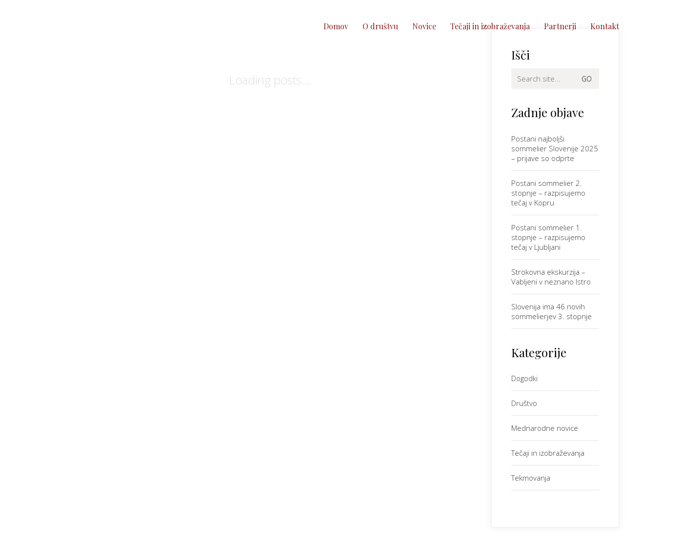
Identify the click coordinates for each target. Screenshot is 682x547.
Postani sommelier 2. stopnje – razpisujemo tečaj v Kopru (548, 192)
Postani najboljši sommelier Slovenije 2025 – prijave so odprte (554, 148)
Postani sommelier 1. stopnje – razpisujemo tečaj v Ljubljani (548, 237)
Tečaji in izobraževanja (547, 453)
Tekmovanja (530, 478)
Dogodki (524, 378)
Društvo (524, 403)
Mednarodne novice (544, 428)
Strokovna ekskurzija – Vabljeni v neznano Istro (551, 276)
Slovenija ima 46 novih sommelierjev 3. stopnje (551, 311)
